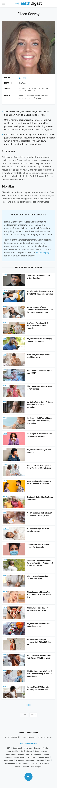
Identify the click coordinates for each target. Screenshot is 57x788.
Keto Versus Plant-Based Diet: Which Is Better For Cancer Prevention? (37, 325)
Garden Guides (26, 751)
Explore (37, 748)
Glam (37, 751)
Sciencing (20, 760)
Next (32, 715)
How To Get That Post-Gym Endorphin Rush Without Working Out (39, 642)
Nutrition (5, 322)
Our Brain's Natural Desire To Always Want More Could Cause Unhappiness (40, 404)
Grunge (44, 751)
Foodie (45, 748)
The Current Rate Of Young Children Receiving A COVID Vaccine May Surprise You (40, 420)
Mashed (8, 757)
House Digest (11, 754)
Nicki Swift (31, 757)
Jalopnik (37, 754)
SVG (48, 760)
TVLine (17, 766)
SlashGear (40, 760)
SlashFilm (30, 760)
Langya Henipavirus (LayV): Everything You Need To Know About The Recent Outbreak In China (40, 309)
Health (5, 275)
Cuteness (28, 748)
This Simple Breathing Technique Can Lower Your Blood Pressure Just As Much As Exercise (40, 563)
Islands (29, 754)
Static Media (15, 737)
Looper (46, 754)
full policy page (42, 252)
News (4, 306)
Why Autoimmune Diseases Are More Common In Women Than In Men (39, 594)
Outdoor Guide (43, 757)
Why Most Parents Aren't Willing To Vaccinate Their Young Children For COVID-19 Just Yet (39, 673)
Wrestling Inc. (36, 766)
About (21, 733)
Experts (5, 290)
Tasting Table (10, 763)
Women (26, 766)
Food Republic (12, 751)
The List (34, 763)
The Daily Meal (23, 763)
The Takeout (44, 763)
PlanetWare (8, 760)
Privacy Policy (32, 733)
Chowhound (17, 748)
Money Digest (19, 757)
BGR (8, 748)
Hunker (21, 754)
